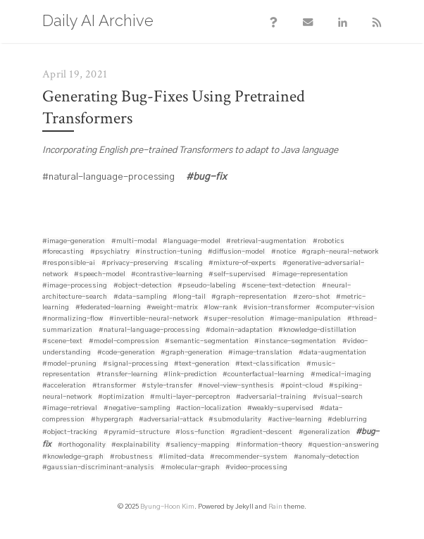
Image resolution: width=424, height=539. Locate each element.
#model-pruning (69, 364)
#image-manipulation (305, 319)
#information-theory (269, 446)
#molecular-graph (190, 468)
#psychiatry (110, 252)
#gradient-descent (261, 433)
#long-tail (189, 298)
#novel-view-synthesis (236, 386)
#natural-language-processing (149, 331)
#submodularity (234, 420)
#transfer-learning (127, 375)
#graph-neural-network (339, 252)
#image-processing (74, 286)
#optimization (121, 398)
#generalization (324, 433)
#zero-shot (311, 298)
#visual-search (338, 398)
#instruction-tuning (168, 252)
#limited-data (181, 457)
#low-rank (220, 308)
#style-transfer (167, 386)
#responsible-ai (68, 264)
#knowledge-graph (73, 457)
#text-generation (202, 364)
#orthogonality (82, 446)
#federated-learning (108, 308)
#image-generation (73, 242)
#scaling (188, 264)
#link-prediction (190, 375)
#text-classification (267, 364)
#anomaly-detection (326, 457)
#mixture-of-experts (242, 264)
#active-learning (295, 420)
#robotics (328, 242)
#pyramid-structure (137, 433)
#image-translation (260, 353)
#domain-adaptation (239, 331)
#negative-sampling (137, 409)
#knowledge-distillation (317, 331)
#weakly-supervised (280, 409)
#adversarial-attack (171, 420)
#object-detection (142, 286)
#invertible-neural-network (153, 319)
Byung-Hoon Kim (167, 508)
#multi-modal (134, 242)
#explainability (135, 446)
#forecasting (63, 252)
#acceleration (64, 386)
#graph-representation (249, 298)
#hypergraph (112, 420)
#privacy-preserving (134, 264)
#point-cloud (301, 386)
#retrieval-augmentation (266, 242)
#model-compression (124, 342)
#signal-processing (135, 364)
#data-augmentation (332, 353)
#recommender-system (248, 457)
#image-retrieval (69, 409)
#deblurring (347, 420)
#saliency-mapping (198, 446)
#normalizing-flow (72, 319)
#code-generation (126, 353)
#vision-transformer (276, 308)
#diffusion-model (236, 252)
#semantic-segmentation (207, 342)
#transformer (114, 386)
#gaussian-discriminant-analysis (98, 468)
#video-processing (256, 468)
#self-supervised (237, 275)
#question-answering (343, 446)
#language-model (191, 242)
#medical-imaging (341, 375)
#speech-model (99, 275)
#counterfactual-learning (263, 375)
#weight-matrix (172, 308)
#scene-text (62, 342)
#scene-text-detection (279, 286)
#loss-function (200, 433)
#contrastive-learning (167, 275)
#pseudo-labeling (206, 286)
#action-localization (209, 409)
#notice (283, 252)
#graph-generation (192, 353)
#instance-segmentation (295, 342)
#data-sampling (140, 298)
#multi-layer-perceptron (190, 398)
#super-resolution (234, 319)
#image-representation (310, 275)
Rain (275, 508)
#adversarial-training (271, 398)
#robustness (131, 457)
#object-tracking (69, 433)
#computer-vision (345, 308)
